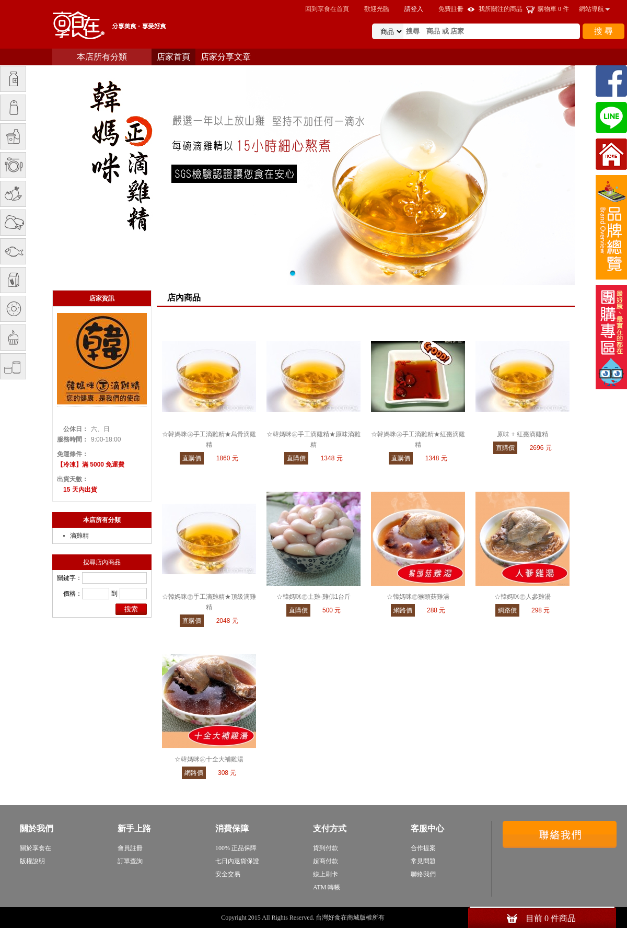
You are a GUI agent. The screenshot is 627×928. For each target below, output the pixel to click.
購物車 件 (553, 9)
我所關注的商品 (500, 9)
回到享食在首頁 (327, 9)
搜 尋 (603, 31)
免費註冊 (450, 9)
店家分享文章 (226, 56)
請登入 (413, 9)
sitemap (396, 917)
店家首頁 (173, 56)
